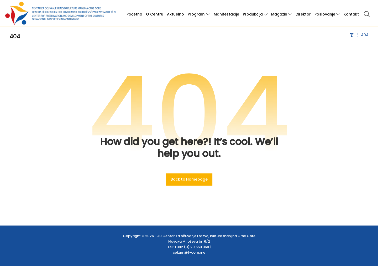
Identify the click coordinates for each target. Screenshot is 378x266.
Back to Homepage (188, 179)
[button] (367, 14)
